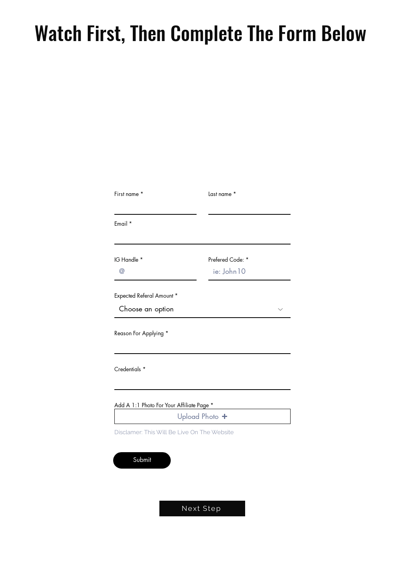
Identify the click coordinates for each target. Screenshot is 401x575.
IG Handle (126, 259)
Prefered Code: (226, 259)
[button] (202, 416)
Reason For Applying (139, 333)
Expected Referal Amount (143, 295)
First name (126, 194)
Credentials (127, 369)
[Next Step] (202, 508)
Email (120, 223)
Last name (219, 194)
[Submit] (142, 460)
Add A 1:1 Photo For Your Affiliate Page (161, 405)
